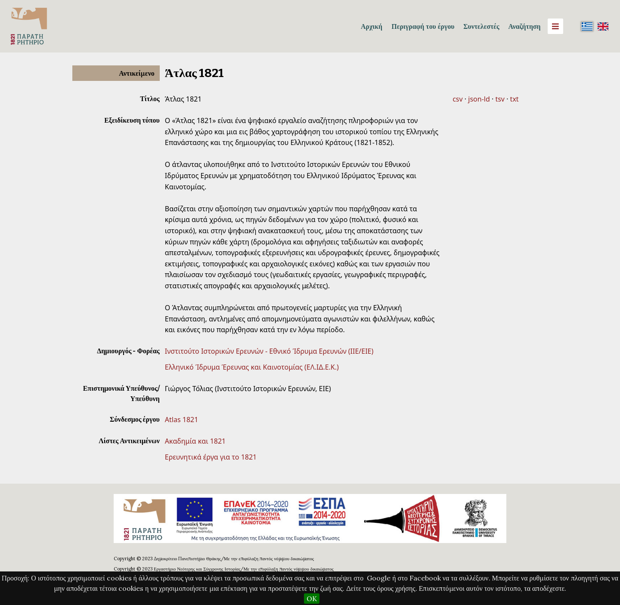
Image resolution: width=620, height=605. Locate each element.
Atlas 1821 (181, 419)
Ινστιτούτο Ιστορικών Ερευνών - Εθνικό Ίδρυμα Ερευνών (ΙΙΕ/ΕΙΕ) (269, 351)
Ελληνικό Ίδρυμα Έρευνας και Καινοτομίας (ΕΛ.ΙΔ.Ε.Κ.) (252, 367)
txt (514, 99)
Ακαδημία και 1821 (195, 441)
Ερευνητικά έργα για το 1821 (211, 457)
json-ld (479, 99)
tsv (500, 99)
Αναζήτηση (524, 26)
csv (457, 99)
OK (312, 598)
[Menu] (555, 26)
